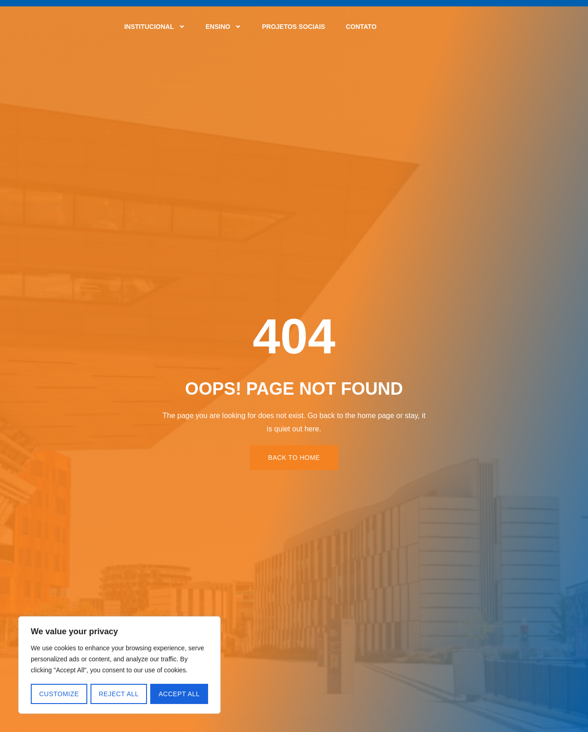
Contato (361, 26)
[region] (119, 665)
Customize (59, 694)
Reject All (119, 694)
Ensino (224, 26)
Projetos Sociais (293, 26)
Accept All (179, 694)
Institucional (154, 26)
